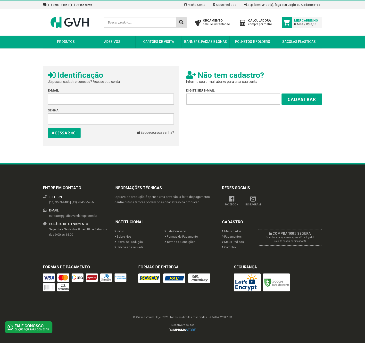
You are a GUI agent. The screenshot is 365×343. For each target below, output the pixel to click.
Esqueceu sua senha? (155, 132)
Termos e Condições (180, 242)
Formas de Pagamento (181, 236)
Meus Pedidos (224, 5)
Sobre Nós (123, 236)
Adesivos (112, 42)
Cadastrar (302, 99)
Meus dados (231, 231)
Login (292, 5)
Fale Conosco (175, 231)
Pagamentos (232, 236)
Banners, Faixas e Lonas (205, 42)
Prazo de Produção (129, 242)
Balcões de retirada (129, 247)
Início (119, 231)
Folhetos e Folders (252, 42)
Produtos (66, 42)
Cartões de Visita (158, 42)
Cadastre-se (310, 5)
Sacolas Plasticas (299, 42)
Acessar (63, 133)
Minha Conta (194, 5)
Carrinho (229, 247)
